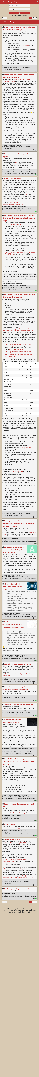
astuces (13, 893)
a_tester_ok (18, 815)
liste (9, 538)
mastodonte (23, 286)
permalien (16, 67)
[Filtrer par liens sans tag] (3, 18)
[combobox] (19, 9)
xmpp (25, 830)
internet (12, 613)
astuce (5, 145)
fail (5, 66)
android (16, 66)
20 (30, 17)
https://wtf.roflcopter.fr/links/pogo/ (15, 813)
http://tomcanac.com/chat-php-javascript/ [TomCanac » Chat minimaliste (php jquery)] (13, 714)
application (12, 169)
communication (27, 169)
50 (33, 17)
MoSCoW (15, 439)
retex (17, 286)
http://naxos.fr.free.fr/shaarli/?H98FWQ (14, 843)
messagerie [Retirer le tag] (19, 22)
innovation (6, 748)
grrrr (20, 575)
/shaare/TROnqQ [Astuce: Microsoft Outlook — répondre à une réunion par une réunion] (7, 148)
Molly (16, 162)
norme (4, 750)
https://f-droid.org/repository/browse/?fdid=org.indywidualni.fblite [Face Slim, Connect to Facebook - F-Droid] (18, 681)
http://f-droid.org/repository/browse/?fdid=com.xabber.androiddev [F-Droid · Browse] (18, 834)
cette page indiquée (17, 471)
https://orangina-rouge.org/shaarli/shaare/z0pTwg (12, 203)
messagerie (10, 66)
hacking (6, 711)
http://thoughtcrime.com (16, 349)
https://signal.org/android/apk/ (16, 224)
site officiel (25, 45)
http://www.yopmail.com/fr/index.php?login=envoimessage (14, 860)
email (5, 538)
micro (5, 286)
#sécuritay (5, 653)
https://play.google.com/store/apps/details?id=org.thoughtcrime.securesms (18, 345)
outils (13, 815)
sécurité (26, 66)
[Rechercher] (19, 13)
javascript (30, 711)
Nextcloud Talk (26, 447)
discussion (12, 711)
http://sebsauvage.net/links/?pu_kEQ (14, 869)
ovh (17, 575)
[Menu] (37, 2)
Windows (18, 145)
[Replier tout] (5, 18)
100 (36, 17)
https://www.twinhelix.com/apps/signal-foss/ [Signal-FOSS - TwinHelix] (13, 210)
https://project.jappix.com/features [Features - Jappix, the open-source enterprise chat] (11, 819)
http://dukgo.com (22, 828)
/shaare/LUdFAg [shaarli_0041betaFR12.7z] (6, 883)
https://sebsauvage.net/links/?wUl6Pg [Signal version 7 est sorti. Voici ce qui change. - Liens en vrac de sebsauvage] (12, 69)
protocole (6, 613)
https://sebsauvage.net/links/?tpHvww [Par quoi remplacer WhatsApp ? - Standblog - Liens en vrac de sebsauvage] (12, 515)
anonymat (31, 66)
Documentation (26, 912)
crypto (13, 696)
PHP (25, 711)
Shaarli (10, 909)
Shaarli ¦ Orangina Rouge (9, 2)
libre (21, 66)
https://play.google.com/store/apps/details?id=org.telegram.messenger (18, 352)
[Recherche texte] (19, 5)
